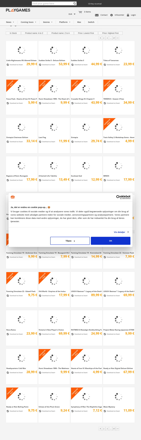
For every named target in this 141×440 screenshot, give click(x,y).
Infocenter (117, 15)
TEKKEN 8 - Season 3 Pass (113, 99)
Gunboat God (76, 176)
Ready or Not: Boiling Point (17, 407)
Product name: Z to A (60, 33)
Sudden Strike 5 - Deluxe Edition (52, 60)
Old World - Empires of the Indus (52, 291)
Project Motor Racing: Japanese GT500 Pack (118, 330)
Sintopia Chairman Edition (17, 137)
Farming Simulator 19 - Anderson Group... (21, 253)
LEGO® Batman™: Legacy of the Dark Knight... (86, 291)
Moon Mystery (109, 407)
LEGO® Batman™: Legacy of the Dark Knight (118, 291)
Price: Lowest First (86, 33)
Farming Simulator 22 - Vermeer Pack (118, 253)
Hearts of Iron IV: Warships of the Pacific (86, 368)
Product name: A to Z (34, 33)
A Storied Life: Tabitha (48, 176)
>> (118, 38)
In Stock (13, 33)
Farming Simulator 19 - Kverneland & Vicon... (86, 253)
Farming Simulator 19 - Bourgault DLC (54, 253)
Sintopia (74, 137)
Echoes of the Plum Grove (49, 407)
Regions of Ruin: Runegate (17, 176)
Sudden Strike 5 (77, 60)
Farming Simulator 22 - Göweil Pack (20, 291)
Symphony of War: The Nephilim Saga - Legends (86, 407)
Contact (101, 15)
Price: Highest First (110, 33)
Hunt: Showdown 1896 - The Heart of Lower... (54, 99)
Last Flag (42, 137)
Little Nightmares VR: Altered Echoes (21, 60)
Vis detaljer (119, 232)
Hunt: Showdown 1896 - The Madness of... (54, 368)
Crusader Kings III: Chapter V (82, 99)
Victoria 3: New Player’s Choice (51, 330)
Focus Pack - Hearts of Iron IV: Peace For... (21, 99)
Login (131, 15)
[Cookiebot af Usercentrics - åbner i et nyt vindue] (118, 197)
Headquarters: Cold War (16, 368)
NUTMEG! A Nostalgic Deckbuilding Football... (86, 330)
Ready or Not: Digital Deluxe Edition (118, 368)
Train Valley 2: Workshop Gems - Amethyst (118, 137)
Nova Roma (11, 330)
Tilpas (70, 241)
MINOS (106, 176)
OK (110, 241)
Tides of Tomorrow (111, 60)
